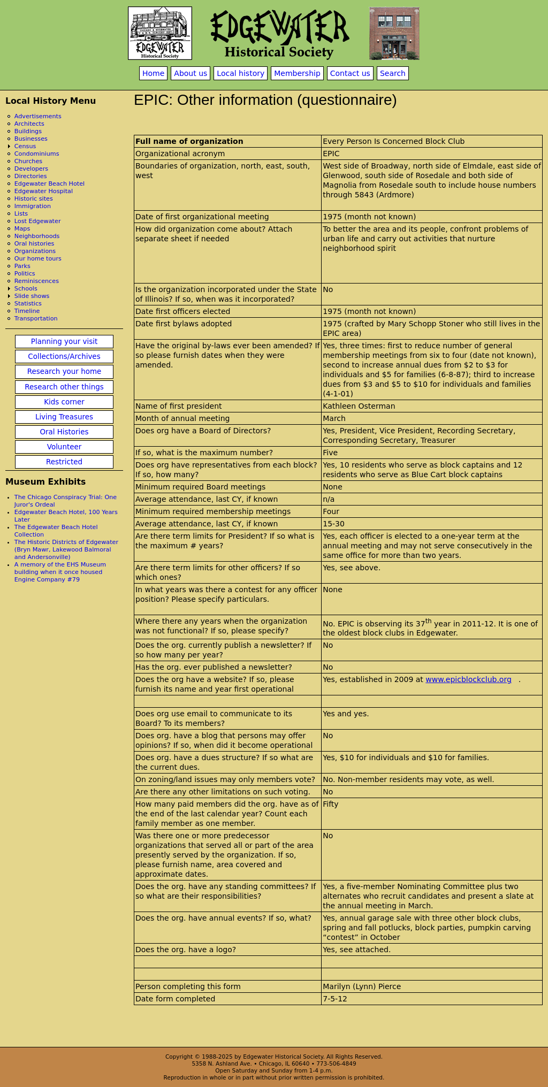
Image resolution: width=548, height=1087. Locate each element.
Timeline (27, 311)
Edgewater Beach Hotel (49, 183)
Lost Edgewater (37, 221)
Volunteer (64, 447)
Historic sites (33, 198)
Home (153, 73)
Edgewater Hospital (43, 191)
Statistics (28, 303)
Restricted (64, 462)
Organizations (35, 251)
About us (190, 73)
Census (25, 146)
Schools (25, 288)
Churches (28, 161)
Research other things (64, 387)
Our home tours (38, 258)
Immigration (32, 206)
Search (393, 73)
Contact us (350, 73)
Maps (22, 228)
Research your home (64, 372)
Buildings (28, 131)
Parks (22, 266)
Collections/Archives (64, 357)
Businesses (31, 138)
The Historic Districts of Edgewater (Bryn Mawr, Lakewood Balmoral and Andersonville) (66, 550)
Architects (29, 123)
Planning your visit (64, 342)
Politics (24, 273)
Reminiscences (36, 281)
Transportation (36, 318)
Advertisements (38, 116)
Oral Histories (64, 432)
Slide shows (32, 296)
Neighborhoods (37, 236)
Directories (30, 176)
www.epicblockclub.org (468, 679)
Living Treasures (64, 417)
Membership (297, 73)
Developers (31, 168)
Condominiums (36, 153)
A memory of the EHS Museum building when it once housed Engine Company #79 (60, 572)
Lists (21, 213)
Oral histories (34, 243)
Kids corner (64, 402)
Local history (240, 73)
